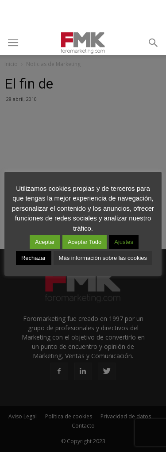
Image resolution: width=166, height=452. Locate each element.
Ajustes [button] (123, 242)
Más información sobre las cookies (103, 258)
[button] (153, 43)
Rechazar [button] (33, 258)
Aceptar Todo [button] (84, 242)
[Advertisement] (83, 15)
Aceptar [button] (45, 242)
